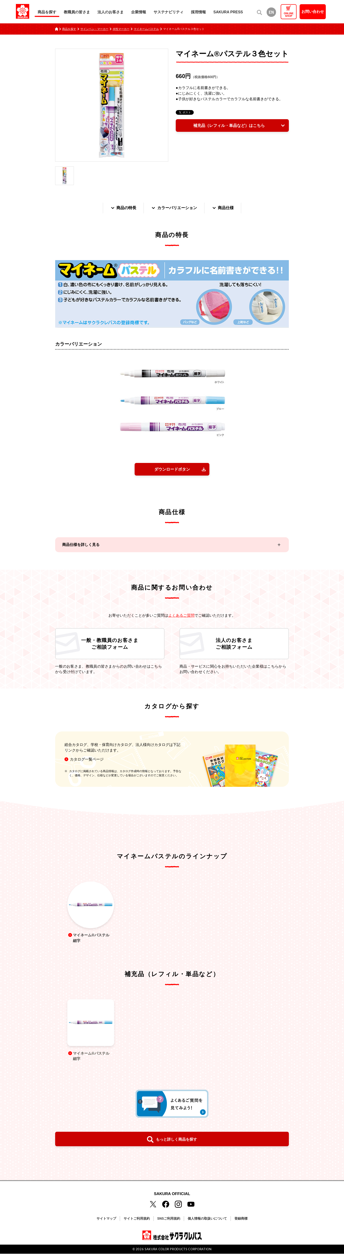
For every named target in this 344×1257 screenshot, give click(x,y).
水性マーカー (121, 29)
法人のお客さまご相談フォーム (234, 645)
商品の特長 (121, 208)
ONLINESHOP (289, 14)
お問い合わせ (312, 12)
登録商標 (240, 1222)
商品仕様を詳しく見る (81, 546)
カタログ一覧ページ (87, 762)
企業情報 (138, 12)
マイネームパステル (146, 29)
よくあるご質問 (181, 616)
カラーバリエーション (174, 208)
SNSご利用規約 (168, 1222)
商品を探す (47, 12)
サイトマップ (106, 1222)
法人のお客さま (110, 12)
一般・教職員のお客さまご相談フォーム (110, 645)
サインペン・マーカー (94, 29)
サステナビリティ (168, 12)
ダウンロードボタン (172, 469)
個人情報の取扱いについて (207, 1222)
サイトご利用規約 (137, 1222)
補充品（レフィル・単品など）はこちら (228, 125)
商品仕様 (224, 208)
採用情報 (198, 12)
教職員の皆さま (77, 12)
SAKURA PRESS (228, 12)
